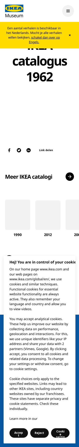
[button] (70, 177)
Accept (18, 434)
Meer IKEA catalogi (28, 176)
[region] (39, 349)
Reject (39, 433)
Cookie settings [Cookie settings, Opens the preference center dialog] (60, 434)
